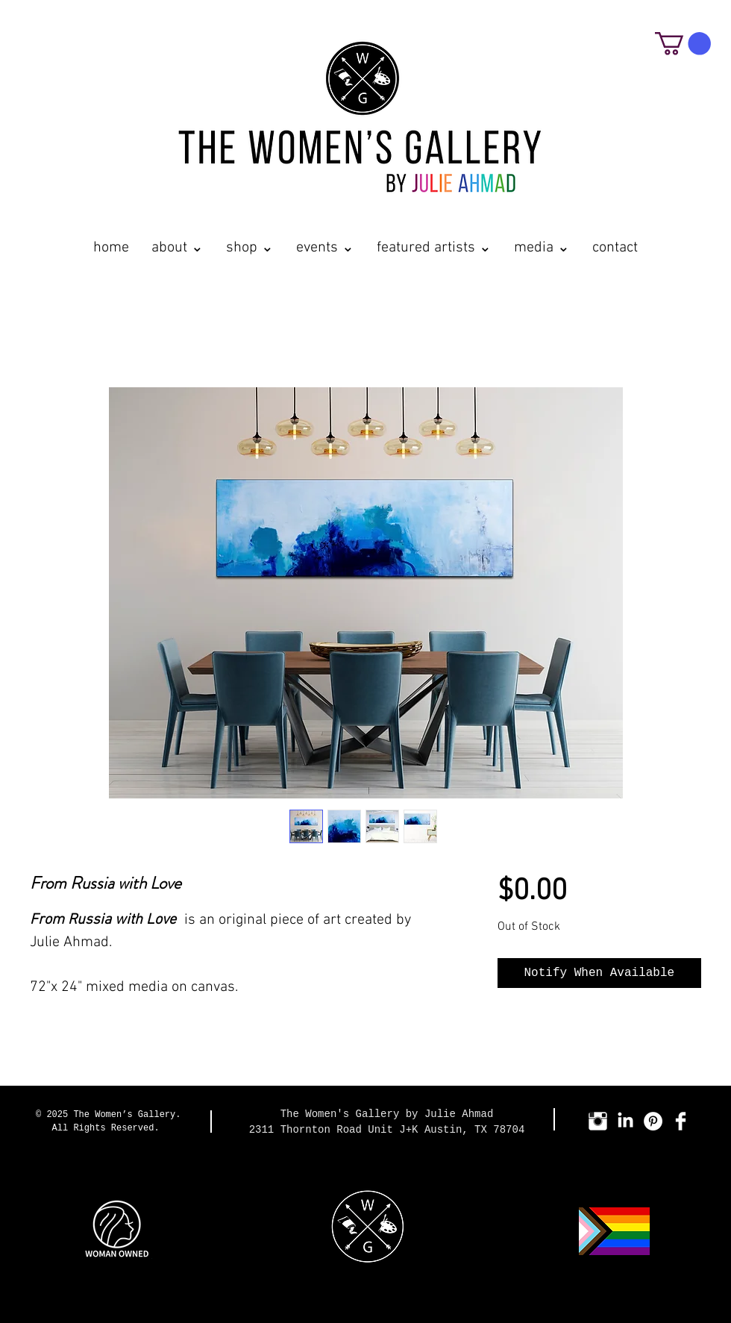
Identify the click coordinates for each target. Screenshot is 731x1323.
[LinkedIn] (625, 1121)
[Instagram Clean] (598, 1121)
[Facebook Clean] (680, 1121)
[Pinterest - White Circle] (653, 1121)
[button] (683, 43)
